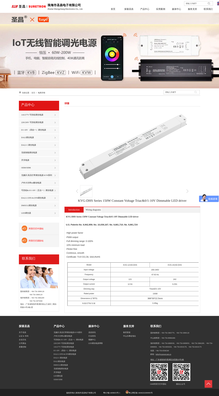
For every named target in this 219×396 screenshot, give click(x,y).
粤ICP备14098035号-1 (111, 393)
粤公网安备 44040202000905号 (141, 393)
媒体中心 (93, 326)
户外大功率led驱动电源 (63, 336)
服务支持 (128, 326)
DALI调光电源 (59, 361)
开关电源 (57, 372)
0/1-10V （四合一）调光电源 (65, 350)
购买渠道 (126, 332)
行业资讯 (92, 336)
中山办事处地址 (129, 336)
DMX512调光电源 (61, 365)
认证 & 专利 (23, 336)
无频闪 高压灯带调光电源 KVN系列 (68, 332)
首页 (33, 93)
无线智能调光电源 (61, 369)
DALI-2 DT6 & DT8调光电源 (65, 354)
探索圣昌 (24, 326)
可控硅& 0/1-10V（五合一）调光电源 (68, 340)
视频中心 (92, 340)
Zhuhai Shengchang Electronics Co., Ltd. (65, 9)
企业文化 (22, 340)
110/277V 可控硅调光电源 (64, 347)
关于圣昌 (22, 332)
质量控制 (22, 347)
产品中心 (59, 326)
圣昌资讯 (92, 332)
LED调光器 (58, 376)
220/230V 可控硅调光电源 (64, 343)
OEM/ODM (58, 379)
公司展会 (22, 343)
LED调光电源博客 (95, 343)
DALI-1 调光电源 (60, 358)
